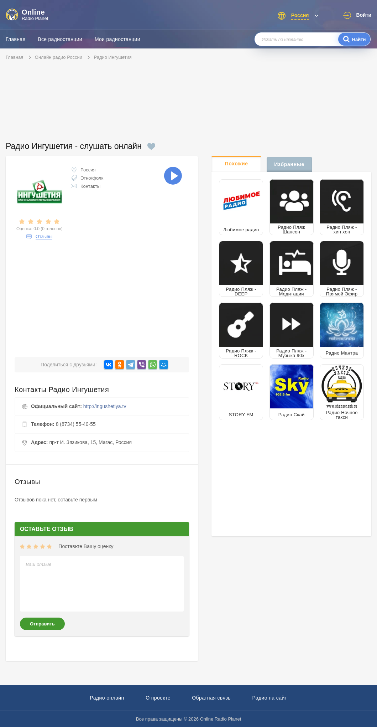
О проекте (158, 698)
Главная (15, 39)
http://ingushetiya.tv (104, 406)
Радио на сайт (269, 698)
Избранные (289, 164)
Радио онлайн (107, 698)
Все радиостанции (60, 39)
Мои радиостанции (117, 39)
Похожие (236, 163)
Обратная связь (211, 698)
